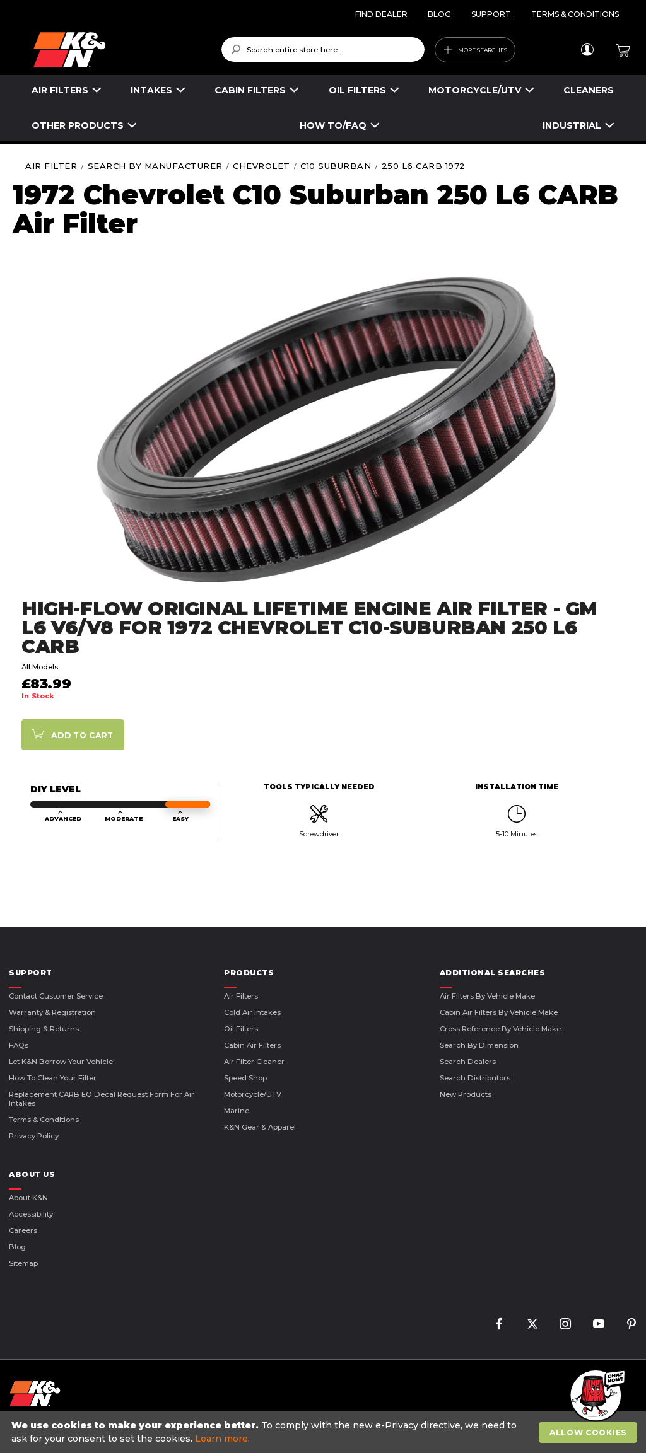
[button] (595, 1396)
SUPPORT (491, 14)
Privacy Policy (34, 1136)
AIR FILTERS (60, 90)
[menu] (323, 108)
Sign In (587, 50)
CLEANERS (588, 90)
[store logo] (118, 49)
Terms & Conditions (44, 1119)
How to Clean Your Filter (53, 1078)
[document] (324, 1432)
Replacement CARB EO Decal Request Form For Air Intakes (101, 1099)
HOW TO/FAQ (333, 125)
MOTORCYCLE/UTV (474, 90)
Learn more (221, 1438)
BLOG (439, 14)
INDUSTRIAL (572, 125)
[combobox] (323, 49)
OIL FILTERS (357, 90)
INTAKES (151, 90)
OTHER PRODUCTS (78, 125)
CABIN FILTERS (250, 90)
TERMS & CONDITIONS (575, 14)
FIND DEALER (381, 14)
